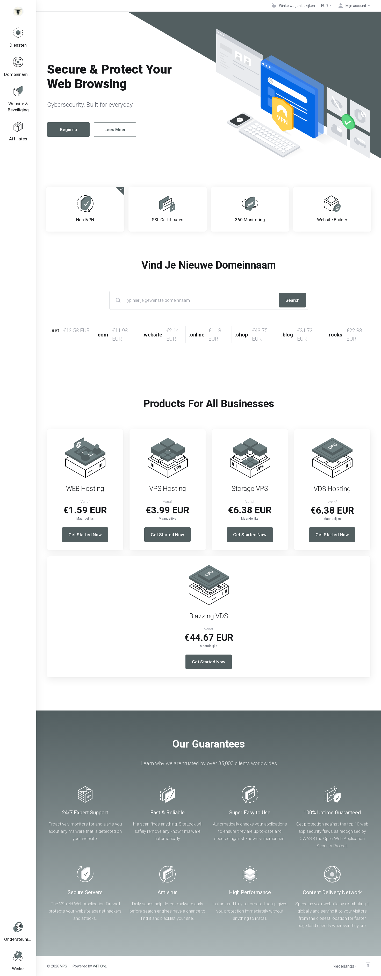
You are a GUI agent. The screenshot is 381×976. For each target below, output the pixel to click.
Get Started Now (85, 534)
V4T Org (99, 966)
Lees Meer (105, 129)
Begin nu (58, 129)
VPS (63, 966)
